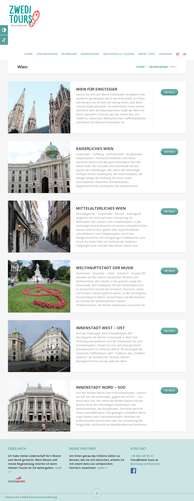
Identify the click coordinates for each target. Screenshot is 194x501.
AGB (24, 497)
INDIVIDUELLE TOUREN (118, 54)
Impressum (12, 497)
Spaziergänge (158, 66)
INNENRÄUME (90, 54)
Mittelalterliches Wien (101, 208)
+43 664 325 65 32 (142, 456)
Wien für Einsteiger (96, 89)
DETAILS (169, 92)
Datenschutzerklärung (43, 497)
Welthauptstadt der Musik (104, 267)
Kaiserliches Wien (94, 148)
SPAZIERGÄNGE (47, 54)
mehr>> (102, 468)
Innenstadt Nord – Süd (100, 387)
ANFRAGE (165, 54)
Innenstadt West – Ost (100, 327)
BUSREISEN (69, 54)
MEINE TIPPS (146, 54)
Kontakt (139, 448)
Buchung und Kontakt (145, 464)
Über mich (17, 448)
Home (28, 54)
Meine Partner (82, 448)
